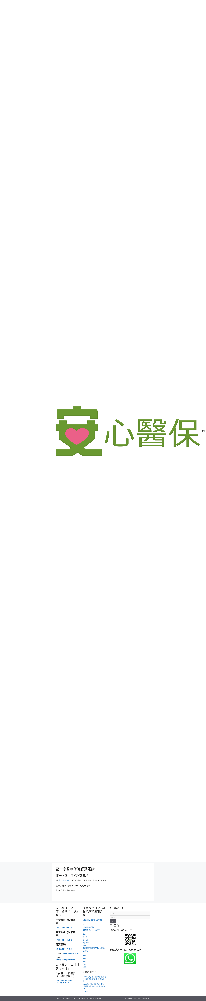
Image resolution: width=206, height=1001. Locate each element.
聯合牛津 (86, 943)
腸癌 (84, 958)
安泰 (84, 946)
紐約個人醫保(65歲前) (93, 920)
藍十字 (85, 937)
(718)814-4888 (64, 939)
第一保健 (86, 940)
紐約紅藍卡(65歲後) (92, 929)
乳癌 (84, 964)
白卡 (84, 924)
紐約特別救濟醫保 (88, 927)
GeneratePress (97, 998)
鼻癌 (84, 961)
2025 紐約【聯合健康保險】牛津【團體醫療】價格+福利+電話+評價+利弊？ (94, 986)
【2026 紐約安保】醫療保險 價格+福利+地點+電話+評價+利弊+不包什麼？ (94, 979)
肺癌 (84, 967)
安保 (84, 934)
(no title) (85, 991)
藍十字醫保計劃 (64, 880)
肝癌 (84, 955)
